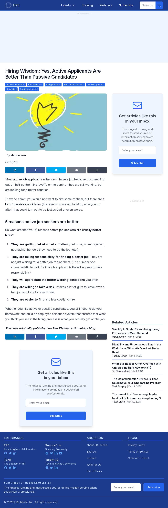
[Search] (159, 5)
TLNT (8, 459)
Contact (91, 458)
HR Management (96, 84)
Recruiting (11, 89)
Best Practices (35, 84)
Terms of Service (138, 451)
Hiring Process (53, 84)
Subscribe (56, 415)
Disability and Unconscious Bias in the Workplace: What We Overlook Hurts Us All (136, 348)
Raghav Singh (119, 355)
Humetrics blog (84, 328)
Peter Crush (118, 401)
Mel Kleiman (18, 155)
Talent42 (51, 459)
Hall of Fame (94, 471)
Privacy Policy (136, 445)
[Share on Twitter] (56, 170)
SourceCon (53, 445)
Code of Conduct (138, 458)
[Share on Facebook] (35, 170)
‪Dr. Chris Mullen (120, 371)
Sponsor (92, 451)
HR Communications (74, 84)
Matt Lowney (119, 336)
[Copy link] (97, 170)
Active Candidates (15, 84)
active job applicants (27, 179)
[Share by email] (76, 170)
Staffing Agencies (29, 89)
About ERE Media (97, 445)
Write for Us (94, 464)
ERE (6, 445)
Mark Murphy (119, 386)
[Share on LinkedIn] (14, 170)
